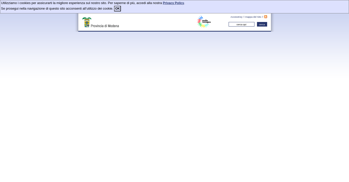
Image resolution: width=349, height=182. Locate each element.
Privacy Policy (173, 3)
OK (117, 8)
